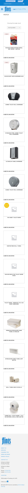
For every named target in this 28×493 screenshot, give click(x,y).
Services (3, 450)
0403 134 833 (8, 472)
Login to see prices (8, 57)
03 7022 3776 (21, 9)
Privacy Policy (5, 456)
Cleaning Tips (5, 452)
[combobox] (14, 27)
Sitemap (3, 486)
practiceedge (21, 484)
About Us (3, 448)
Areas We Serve (5, 454)
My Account (10, 1)
